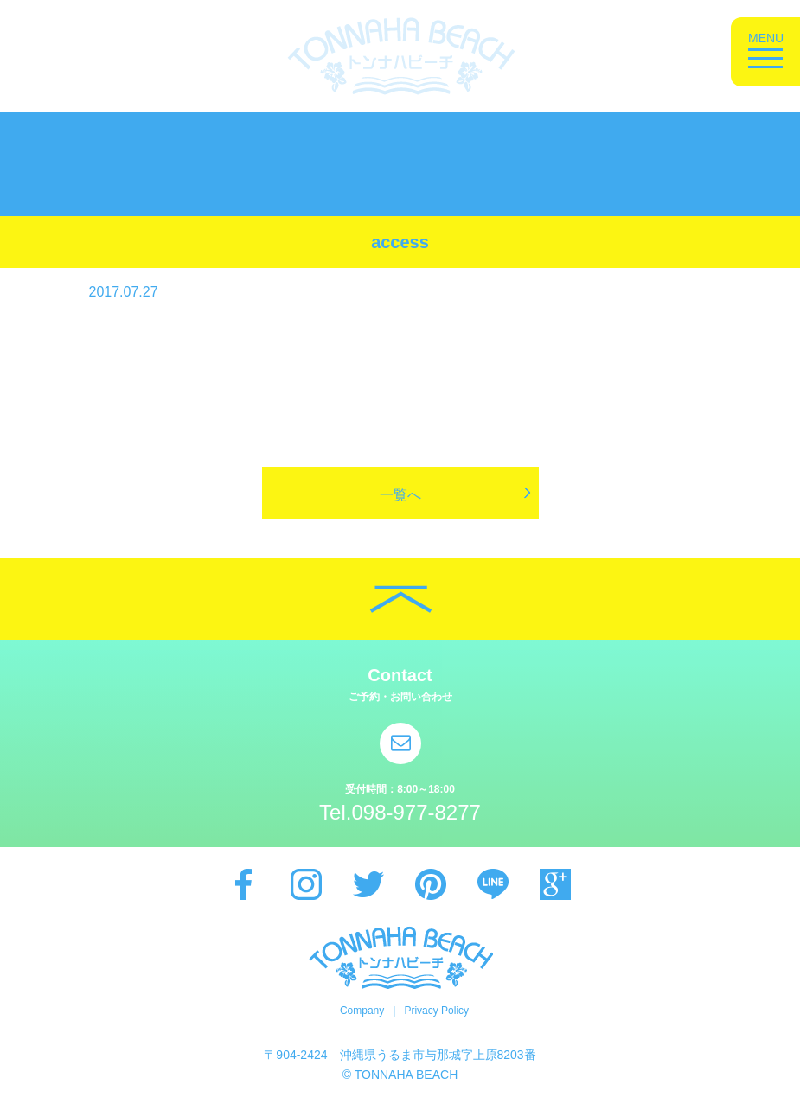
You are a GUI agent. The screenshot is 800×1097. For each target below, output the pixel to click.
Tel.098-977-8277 (400, 812)
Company (362, 1011)
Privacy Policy (436, 1011)
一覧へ (400, 495)
